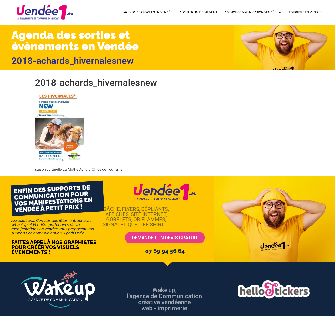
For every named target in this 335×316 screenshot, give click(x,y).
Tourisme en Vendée (305, 12)
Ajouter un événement (198, 12)
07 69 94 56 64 (165, 250)
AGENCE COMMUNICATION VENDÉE (253, 12)
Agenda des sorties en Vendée (147, 12)
